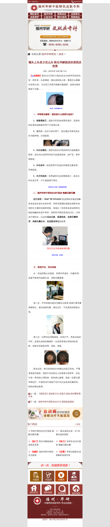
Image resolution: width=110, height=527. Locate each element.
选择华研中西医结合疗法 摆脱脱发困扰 (56, 402)
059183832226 (78, 1)
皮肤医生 (75, 14)
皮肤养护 (34, 17)
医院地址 (75, 17)
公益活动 (48, 17)
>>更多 (77, 424)
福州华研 (48, 14)
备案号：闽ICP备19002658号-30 (54, 520)
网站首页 (34, 14)
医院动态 (61, 14)
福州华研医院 (49, 54)
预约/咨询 (62, 17)
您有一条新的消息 (33, 1)
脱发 (61, 54)
